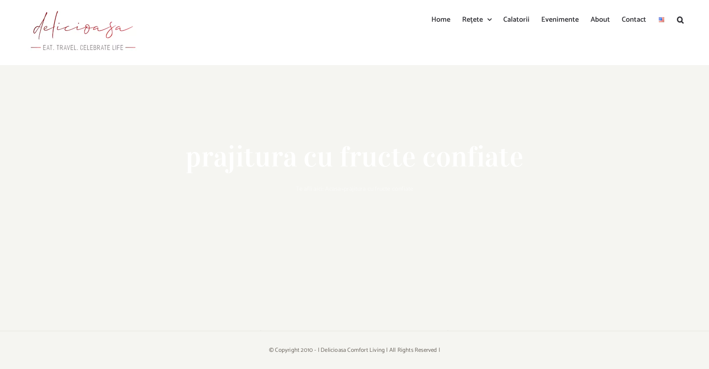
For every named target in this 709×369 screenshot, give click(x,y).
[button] (680, 19)
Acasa (333, 189)
